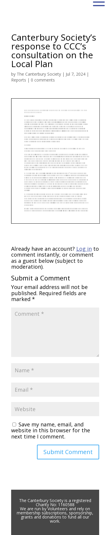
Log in (84, 248)
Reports (18, 80)
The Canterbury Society (39, 74)
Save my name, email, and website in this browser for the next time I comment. (50, 430)
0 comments (43, 80)
